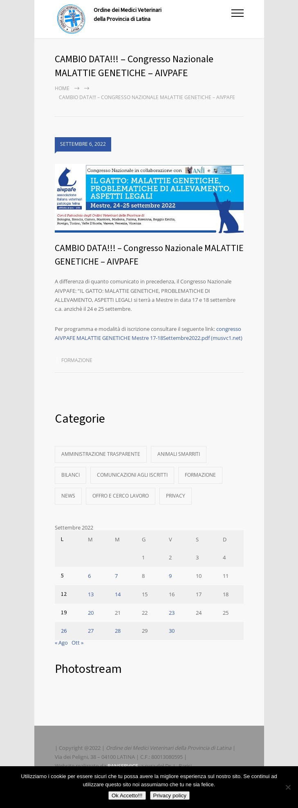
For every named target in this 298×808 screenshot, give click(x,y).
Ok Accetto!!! (127, 795)
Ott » (77, 642)
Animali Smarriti (178, 453)
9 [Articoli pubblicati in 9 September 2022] (170, 575)
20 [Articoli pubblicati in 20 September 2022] (91, 612)
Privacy (175, 495)
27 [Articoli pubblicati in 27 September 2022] (91, 630)
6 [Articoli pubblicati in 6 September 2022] (89, 575)
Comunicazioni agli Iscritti (132, 474)
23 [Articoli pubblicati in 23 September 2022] (172, 612)
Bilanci (70, 474)
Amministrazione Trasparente (100, 453)
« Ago (61, 642)
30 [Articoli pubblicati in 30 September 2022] (172, 630)
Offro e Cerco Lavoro (120, 495)
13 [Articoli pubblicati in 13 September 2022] (91, 594)
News (68, 495)
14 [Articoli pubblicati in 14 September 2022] (118, 594)
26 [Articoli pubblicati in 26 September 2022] (64, 631)
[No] (288, 787)
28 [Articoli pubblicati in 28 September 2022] (118, 630)
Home (62, 88)
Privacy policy (169, 795)
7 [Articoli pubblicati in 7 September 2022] (116, 575)
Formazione (76, 360)
